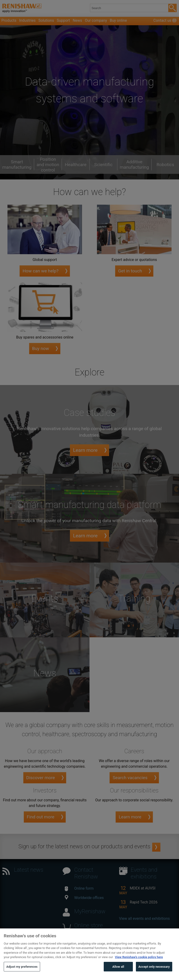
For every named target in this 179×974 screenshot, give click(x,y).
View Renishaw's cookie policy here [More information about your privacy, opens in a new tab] (139, 965)
